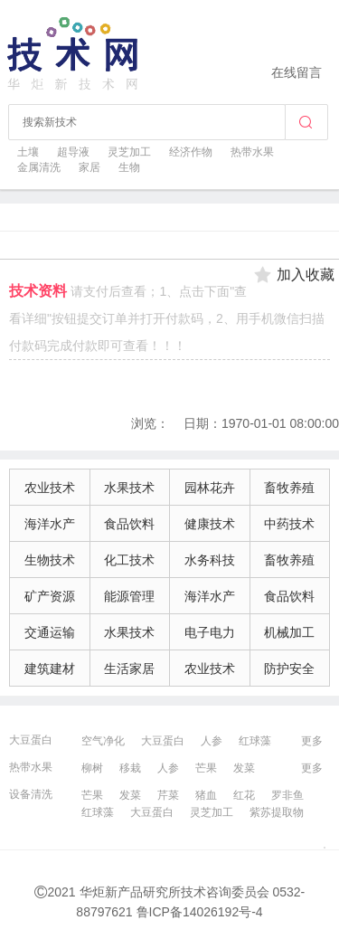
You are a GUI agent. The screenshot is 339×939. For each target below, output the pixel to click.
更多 (312, 741)
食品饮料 (129, 524)
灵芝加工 (129, 152)
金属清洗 (39, 167)
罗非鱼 (287, 795)
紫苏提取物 (277, 812)
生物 (129, 167)
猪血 (206, 795)
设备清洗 (30, 794)
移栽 (130, 768)
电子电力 (209, 632)
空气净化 (103, 741)
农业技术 (49, 487)
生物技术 (49, 560)
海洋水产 (49, 524)
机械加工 (289, 632)
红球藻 (255, 741)
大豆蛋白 (30, 740)
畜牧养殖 (289, 487)
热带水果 (252, 152)
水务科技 (209, 560)
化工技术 (129, 560)
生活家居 (129, 668)
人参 (211, 741)
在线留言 (296, 72)
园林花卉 (209, 487)
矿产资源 (49, 596)
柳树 (92, 768)
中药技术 (289, 524)
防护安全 (289, 668)
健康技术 (209, 524)
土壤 (28, 152)
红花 (244, 795)
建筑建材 (49, 668)
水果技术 (129, 487)
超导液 (73, 152)
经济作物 (190, 152)
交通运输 (49, 632)
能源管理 (129, 596)
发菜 (244, 768)
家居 (89, 167)
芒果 (206, 768)
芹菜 (168, 795)
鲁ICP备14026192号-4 (200, 912)
